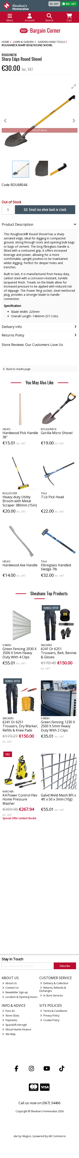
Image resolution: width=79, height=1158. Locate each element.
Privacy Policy (49, 1015)
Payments (9, 1020)
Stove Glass (10, 1015)
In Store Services (51, 995)
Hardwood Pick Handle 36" (20, 435)
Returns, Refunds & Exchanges (52, 989)
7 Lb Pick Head (52, 497)
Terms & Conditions (53, 1011)
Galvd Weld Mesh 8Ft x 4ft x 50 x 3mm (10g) (58, 797)
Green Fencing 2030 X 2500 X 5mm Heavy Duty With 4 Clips (19, 652)
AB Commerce (57, 1136)
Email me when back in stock (45, 209)
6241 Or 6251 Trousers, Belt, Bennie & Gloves (58, 652)
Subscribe (65, 966)
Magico (27, 1136)
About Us (9, 983)
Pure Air (8, 1011)
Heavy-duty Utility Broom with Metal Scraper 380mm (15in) (20, 501)
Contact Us (10, 987)
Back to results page (18, 369)
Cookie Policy (49, 1020)
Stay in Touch (12, 959)
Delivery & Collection (54, 983)
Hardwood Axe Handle (20, 565)
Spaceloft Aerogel (14, 1025)
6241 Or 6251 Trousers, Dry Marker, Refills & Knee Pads (20, 726)
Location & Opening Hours (19, 997)
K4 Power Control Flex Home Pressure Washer (20, 799)
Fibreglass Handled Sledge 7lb (56, 567)
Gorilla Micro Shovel (56, 433)
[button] (73, 86)
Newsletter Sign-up (15, 992)
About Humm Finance (16, 1029)
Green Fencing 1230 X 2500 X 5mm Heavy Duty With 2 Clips (58, 726)
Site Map (9, 1034)
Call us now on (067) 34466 (39, 1103)
